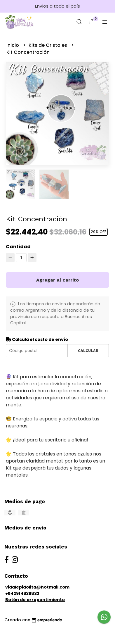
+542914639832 (22, 593)
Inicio (13, 45)
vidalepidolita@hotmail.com (37, 587)
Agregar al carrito (57, 280)
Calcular (88, 350)
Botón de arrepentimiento (35, 600)
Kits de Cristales (48, 45)
